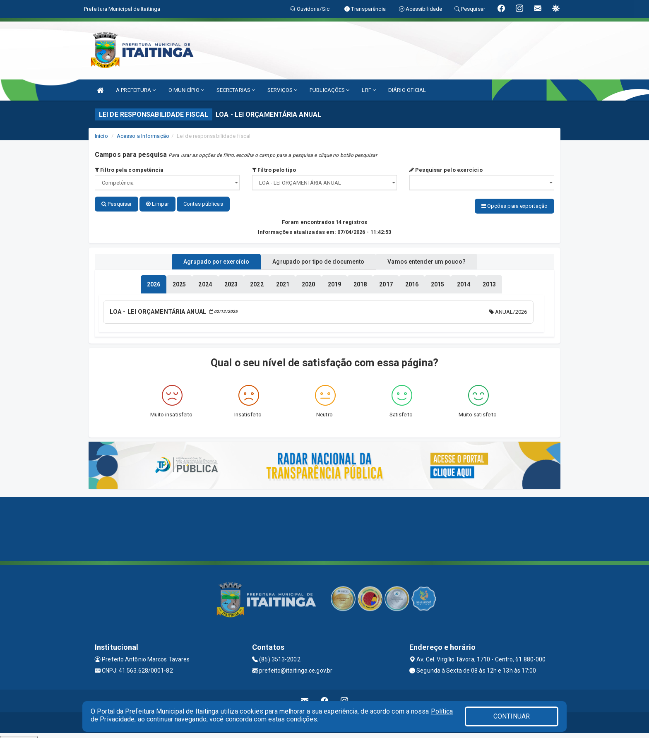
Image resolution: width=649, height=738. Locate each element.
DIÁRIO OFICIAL (407, 90)
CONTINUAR (511, 716)
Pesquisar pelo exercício (446, 170)
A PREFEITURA (136, 90)
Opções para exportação (514, 206)
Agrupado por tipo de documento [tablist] (318, 258)
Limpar (157, 204)
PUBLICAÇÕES (329, 90)
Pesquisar (116, 204)
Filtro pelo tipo (274, 170)
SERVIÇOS (282, 90)
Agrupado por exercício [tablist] (205, 258)
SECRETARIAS (235, 90)
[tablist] (153, 281)
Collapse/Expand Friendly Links (18, 734)
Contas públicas (203, 204)
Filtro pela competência (129, 170)
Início (101, 136)
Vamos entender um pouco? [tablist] (438, 258)
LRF (369, 90)
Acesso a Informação (143, 136)
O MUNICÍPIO (186, 90)
